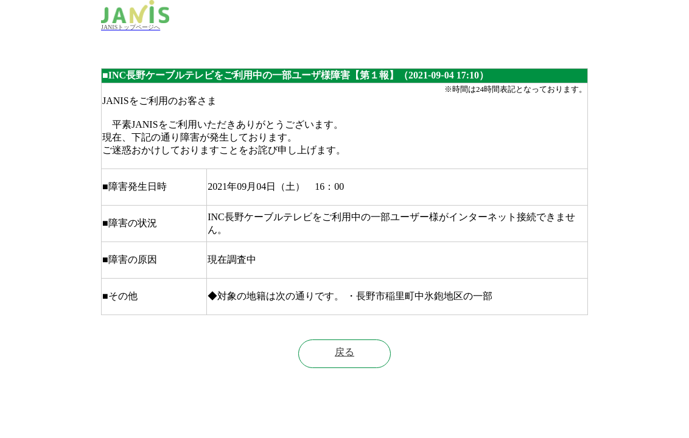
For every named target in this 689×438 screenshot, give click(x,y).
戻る (344, 352)
